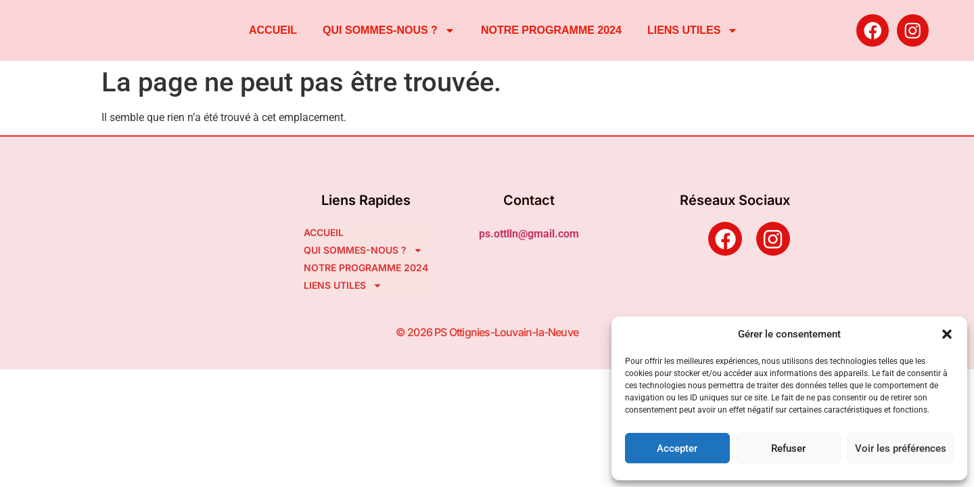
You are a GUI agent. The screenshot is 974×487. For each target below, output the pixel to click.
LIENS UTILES (692, 30)
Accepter (677, 448)
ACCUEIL (273, 30)
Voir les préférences (900, 448)
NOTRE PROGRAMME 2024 (551, 30)
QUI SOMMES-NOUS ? (389, 30)
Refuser (788, 448)
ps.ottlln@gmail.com (529, 233)
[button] (947, 334)
